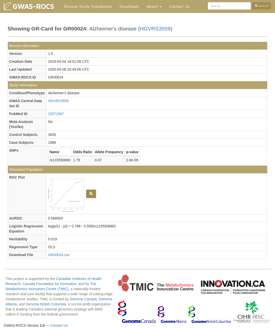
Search (261, 6)
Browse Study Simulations (88, 6)
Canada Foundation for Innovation (50, 284)
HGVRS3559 (155, 29)
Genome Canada (83, 299)
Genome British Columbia (46, 304)
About (154, 6)
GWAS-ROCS (33, 6)
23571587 (56, 114)
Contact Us (179, 6)
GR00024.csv (59, 255)
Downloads (129, 6)
